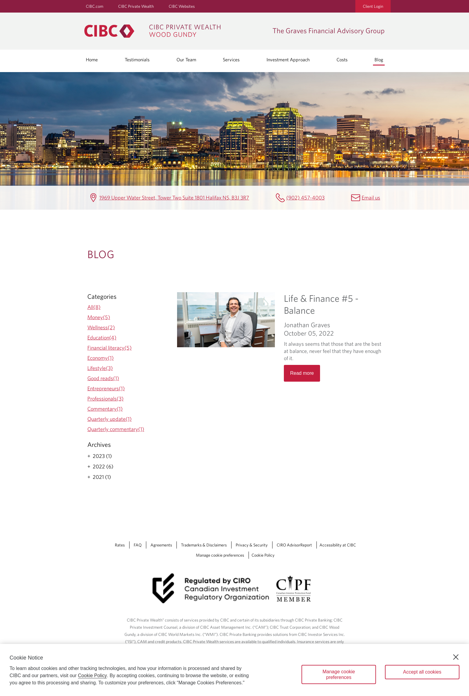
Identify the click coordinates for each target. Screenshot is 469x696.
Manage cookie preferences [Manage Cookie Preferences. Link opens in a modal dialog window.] (220, 555)
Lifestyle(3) (100, 368)
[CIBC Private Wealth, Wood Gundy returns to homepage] (175, 31)
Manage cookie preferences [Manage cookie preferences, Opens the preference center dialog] (338, 674)
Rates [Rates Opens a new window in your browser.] (120, 545)
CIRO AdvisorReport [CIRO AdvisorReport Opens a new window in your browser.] (294, 545)
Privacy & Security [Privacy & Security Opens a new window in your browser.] (252, 545)
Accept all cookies (422, 671)
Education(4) (101, 337)
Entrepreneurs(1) (106, 388)
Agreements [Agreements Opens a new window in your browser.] (161, 545)
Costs (342, 59)
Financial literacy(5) (109, 348)
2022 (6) (103, 467)
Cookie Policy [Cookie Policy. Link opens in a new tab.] (263, 555)
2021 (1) (102, 477)
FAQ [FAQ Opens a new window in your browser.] (137, 545)
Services (231, 59)
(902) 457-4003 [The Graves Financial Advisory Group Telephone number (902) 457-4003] (305, 197)
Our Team (186, 59)
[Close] (455, 657)
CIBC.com (94, 6)
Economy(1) (100, 358)
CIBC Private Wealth (136, 6)
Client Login (373, 6)
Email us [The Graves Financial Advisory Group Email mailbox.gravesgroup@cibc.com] (371, 197)
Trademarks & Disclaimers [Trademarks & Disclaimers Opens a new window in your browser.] (204, 545)
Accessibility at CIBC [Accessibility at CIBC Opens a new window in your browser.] (337, 545)
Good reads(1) (103, 378)
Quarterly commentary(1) (115, 429)
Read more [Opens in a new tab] (302, 373)
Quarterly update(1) (109, 419)
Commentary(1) (105, 409)
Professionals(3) (105, 398)
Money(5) (98, 317)
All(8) (93, 307)
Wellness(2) (101, 327)
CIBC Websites (182, 6)
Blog (378, 59)
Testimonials (137, 59)
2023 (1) (102, 456)
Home (92, 59)
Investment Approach (288, 59)
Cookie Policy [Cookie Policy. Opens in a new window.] (92, 675)
